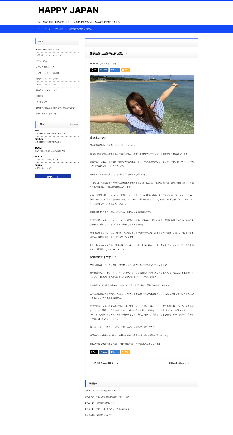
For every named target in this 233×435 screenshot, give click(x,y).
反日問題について (103, 415)
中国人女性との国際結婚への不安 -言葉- (113, 397)
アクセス (115, 22)
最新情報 (39, 96)
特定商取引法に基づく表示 (47, 79)
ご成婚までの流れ (82, 22)
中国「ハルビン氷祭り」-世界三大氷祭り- (113, 409)
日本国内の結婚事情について (107, 363)
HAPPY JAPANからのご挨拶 (47, 49)
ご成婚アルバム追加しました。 (47, 160)
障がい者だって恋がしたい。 (47, 114)
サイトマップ (41, 102)
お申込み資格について (45, 67)
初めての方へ (49, 22)
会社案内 (107, 22)
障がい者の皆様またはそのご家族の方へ (51, 151)
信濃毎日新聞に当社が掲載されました (50, 134)
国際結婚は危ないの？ (179, 363)
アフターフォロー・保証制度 (47, 73)
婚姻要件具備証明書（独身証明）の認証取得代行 (55, 108)
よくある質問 (97, 22)
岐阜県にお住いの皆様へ (44, 168)
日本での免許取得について (107, 391)
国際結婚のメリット (64, 22)
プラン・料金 (41, 61)
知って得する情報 (109, 64)
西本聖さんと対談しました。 (47, 90)
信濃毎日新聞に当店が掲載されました (50, 142)
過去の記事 (74, 124)
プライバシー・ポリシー (46, 84)
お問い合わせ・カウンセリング (48, 55)
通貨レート (53, 177)
